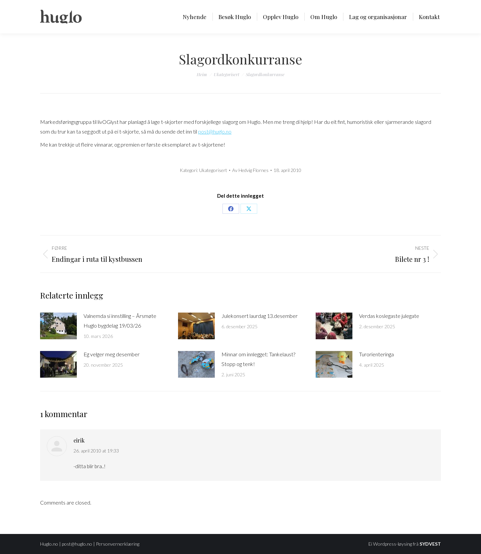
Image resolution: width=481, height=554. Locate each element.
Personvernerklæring (117, 544)
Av (250, 170)
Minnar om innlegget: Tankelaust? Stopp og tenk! (258, 359)
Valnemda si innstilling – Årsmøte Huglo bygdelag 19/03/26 (120, 321)
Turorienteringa (376, 354)
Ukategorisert (213, 170)
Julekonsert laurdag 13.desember (259, 316)
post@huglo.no (214, 131)
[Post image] (58, 326)
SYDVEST (430, 544)
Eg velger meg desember (112, 354)
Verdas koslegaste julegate (389, 316)
